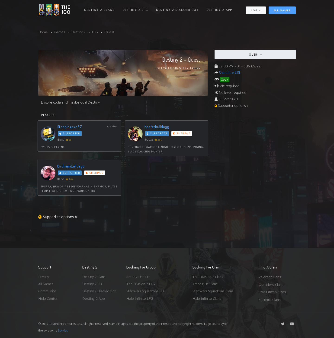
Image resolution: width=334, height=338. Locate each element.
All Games (282, 9)
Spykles (63, 330)
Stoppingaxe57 (70, 127)
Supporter (70, 133)
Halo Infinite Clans (207, 299)
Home (43, 32)
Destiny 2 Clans (100, 9)
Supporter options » (58, 217)
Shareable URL (230, 72)
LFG (97, 32)
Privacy (44, 277)
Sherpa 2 (95, 173)
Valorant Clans (270, 277)
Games (60, 32)
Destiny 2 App (219, 9)
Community (47, 292)
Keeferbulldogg (157, 127)
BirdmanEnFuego (71, 166)
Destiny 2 (79, 32)
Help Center (48, 299)
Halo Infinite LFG (139, 299)
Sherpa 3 (182, 133)
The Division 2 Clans (208, 277)
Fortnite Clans (270, 299)
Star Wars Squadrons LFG (146, 292)
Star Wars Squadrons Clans (214, 292)
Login (256, 9)
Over (254, 55)
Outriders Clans (271, 284)
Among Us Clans (205, 284)
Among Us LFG (138, 277)
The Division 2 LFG (141, 284)
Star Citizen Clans (272, 292)
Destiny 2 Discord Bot (178, 9)
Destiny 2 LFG (135, 9)
